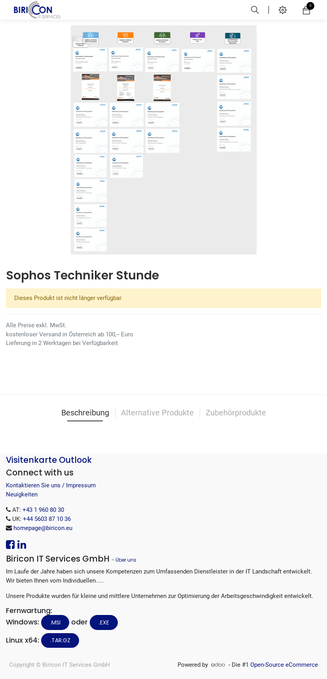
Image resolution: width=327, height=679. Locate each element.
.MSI (55, 622)
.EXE (104, 622)
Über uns (125, 559)
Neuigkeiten (22, 494)
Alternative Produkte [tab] (157, 412)
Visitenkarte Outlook (49, 460)
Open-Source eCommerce (284, 664)
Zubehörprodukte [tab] (236, 412)
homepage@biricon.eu (42, 528)
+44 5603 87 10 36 (47, 518)
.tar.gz (60, 640)
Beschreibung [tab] (85, 412)
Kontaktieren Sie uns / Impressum (51, 485)
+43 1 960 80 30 (43, 509)
